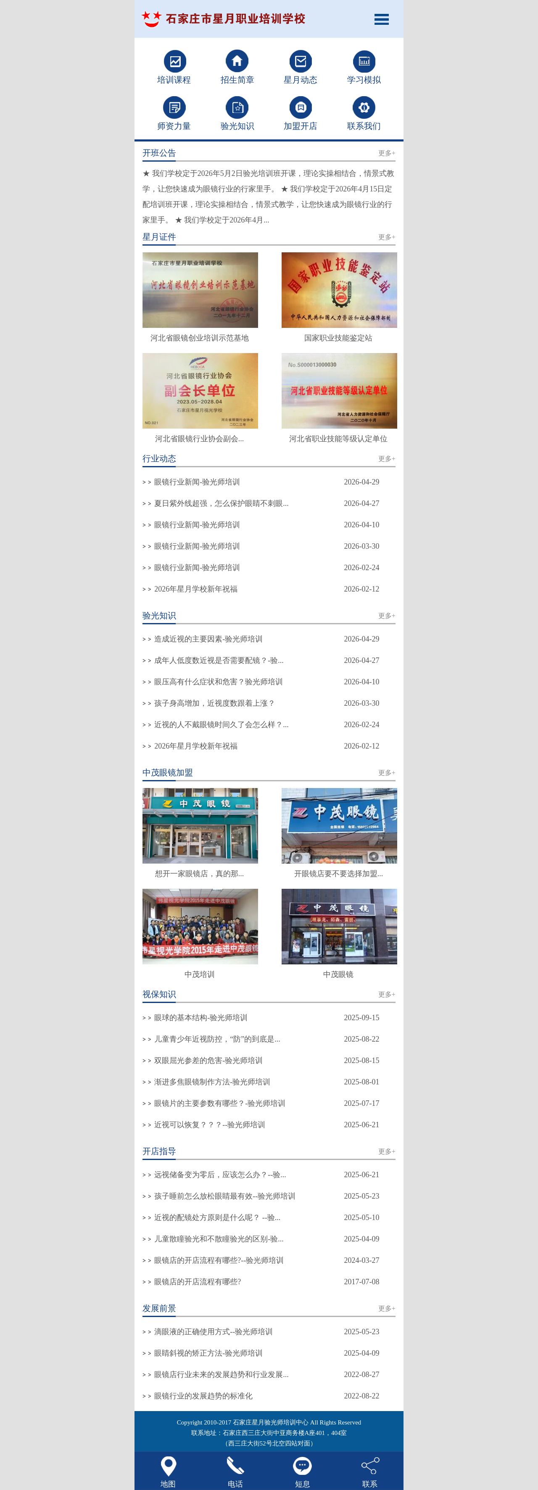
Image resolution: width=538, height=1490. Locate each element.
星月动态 (300, 79)
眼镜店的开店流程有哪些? (197, 1282)
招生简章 (237, 79)
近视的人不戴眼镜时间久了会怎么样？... (221, 724)
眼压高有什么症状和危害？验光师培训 (218, 682)
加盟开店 (300, 126)
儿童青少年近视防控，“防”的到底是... (217, 1039)
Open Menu (384, 19)
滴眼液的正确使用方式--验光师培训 (213, 1332)
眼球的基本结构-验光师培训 (201, 1017)
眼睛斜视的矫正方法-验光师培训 (208, 1353)
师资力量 (174, 126)
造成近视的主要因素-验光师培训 (208, 639)
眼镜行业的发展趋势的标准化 (203, 1396)
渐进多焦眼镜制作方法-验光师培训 (212, 1082)
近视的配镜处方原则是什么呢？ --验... (217, 1217)
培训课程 (174, 79)
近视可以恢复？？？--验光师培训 (209, 1125)
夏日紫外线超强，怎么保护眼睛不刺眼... (221, 503)
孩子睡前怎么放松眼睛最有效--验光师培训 (224, 1196)
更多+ (387, 153)
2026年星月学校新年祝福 (195, 589)
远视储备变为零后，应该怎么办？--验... (220, 1175)
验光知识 (237, 126)
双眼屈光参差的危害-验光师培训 (208, 1060)
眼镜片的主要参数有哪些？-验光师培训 (219, 1103)
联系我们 (364, 126)
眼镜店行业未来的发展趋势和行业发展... (221, 1374)
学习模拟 (364, 79)
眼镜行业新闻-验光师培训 (197, 482)
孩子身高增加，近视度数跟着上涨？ (214, 703)
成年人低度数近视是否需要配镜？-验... (219, 660)
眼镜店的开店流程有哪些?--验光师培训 (219, 1260)
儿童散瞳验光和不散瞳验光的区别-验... (219, 1239)
